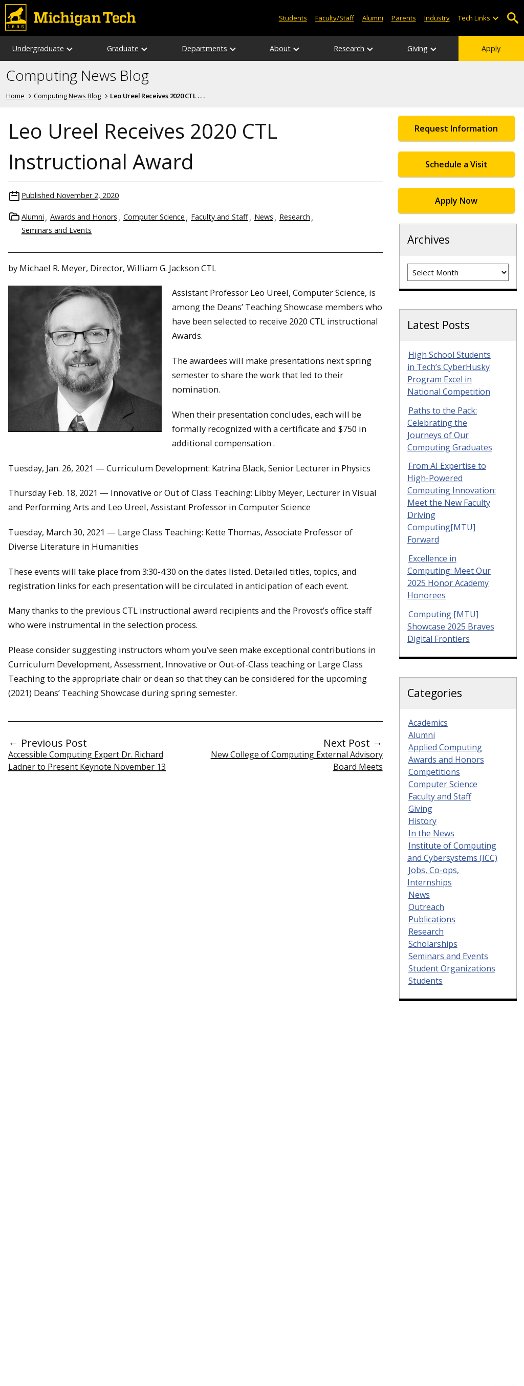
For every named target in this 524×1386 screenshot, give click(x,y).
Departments (204, 48)
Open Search (512, 18)
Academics (428, 722)
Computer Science (154, 217)
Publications (431, 919)
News (263, 217)
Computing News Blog (77, 75)
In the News (431, 833)
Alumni (372, 18)
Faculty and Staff (219, 217)
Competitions (434, 771)
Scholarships (432, 943)
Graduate (123, 48)
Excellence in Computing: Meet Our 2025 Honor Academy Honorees (449, 577)
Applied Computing (445, 747)
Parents (403, 18)
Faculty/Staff (334, 18)
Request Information (456, 128)
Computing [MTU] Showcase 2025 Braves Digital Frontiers (450, 626)
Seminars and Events (56, 230)
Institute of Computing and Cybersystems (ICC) (452, 851)
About (280, 48)
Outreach (426, 907)
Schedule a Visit (456, 164)
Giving (417, 48)
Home (15, 95)
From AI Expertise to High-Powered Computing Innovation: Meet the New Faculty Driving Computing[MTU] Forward (451, 502)
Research (349, 48)
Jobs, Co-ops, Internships (433, 876)
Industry (437, 18)
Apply (491, 48)
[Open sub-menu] (495, 18)
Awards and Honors (83, 217)
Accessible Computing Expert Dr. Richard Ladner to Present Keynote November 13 (87, 760)
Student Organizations (451, 968)
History (422, 821)
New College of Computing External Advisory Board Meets (297, 760)
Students (293, 18)
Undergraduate (38, 48)
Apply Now (456, 200)
